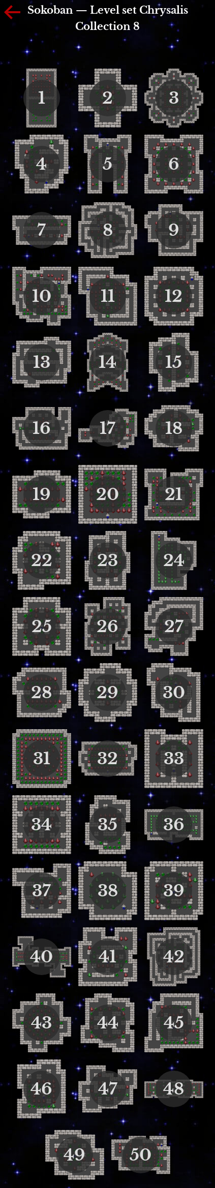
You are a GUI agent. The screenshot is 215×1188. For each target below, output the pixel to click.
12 (173, 296)
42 (174, 957)
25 (42, 626)
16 (42, 428)
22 (41, 560)
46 (41, 1089)
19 (42, 494)
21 (173, 494)
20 (107, 494)
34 (41, 825)
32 (107, 758)
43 (41, 1023)
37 (41, 891)
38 (108, 891)
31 (41, 758)
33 (174, 758)
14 (107, 362)
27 (173, 626)
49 (74, 1155)
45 (174, 1023)
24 (174, 560)
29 (107, 692)
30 (174, 692)
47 (107, 1089)
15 (173, 362)
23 (107, 560)
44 (107, 1023)
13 (41, 362)
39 (174, 891)
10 (41, 296)
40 (41, 957)
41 (107, 957)
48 (173, 1089)
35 (107, 825)
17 (107, 428)
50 (140, 1155)
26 (107, 626)
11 (108, 296)
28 (41, 692)
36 (174, 825)
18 (173, 428)
